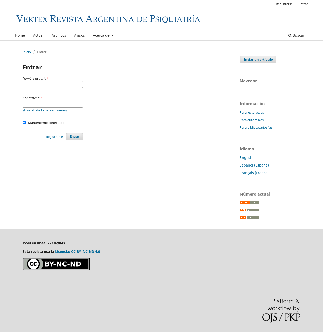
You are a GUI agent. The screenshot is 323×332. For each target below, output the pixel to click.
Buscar (296, 35)
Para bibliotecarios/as (256, 127)
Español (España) (254, 165)
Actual (38, 35)
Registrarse (284, 4)
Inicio (27, 52)
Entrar (303, 4)
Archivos (59, 35)
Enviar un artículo (258, 59)
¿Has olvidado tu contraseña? (45, 110)
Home (20, 35)
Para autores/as (252, 120)
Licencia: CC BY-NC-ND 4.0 (78, 251)
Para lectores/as (252, 112)
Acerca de (102, 35)
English (246, 157)
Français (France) (254, 172)
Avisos (79, 35)
